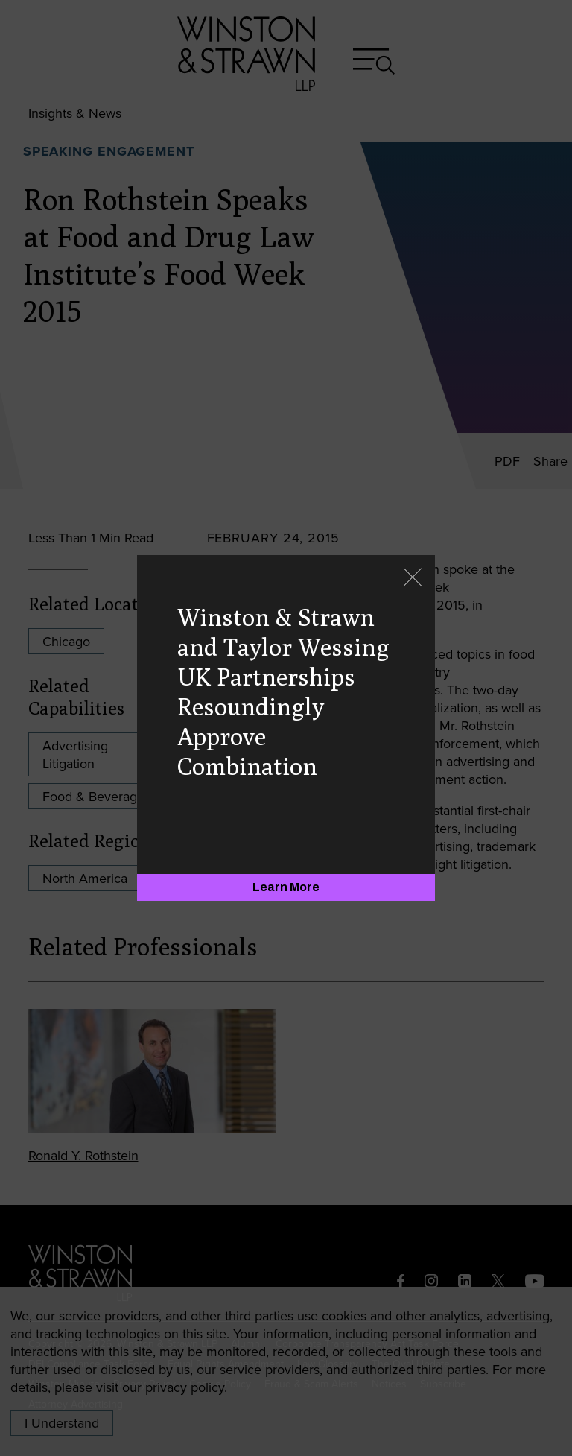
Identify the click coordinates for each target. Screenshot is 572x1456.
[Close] (413, 579)
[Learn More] (286, 887)
